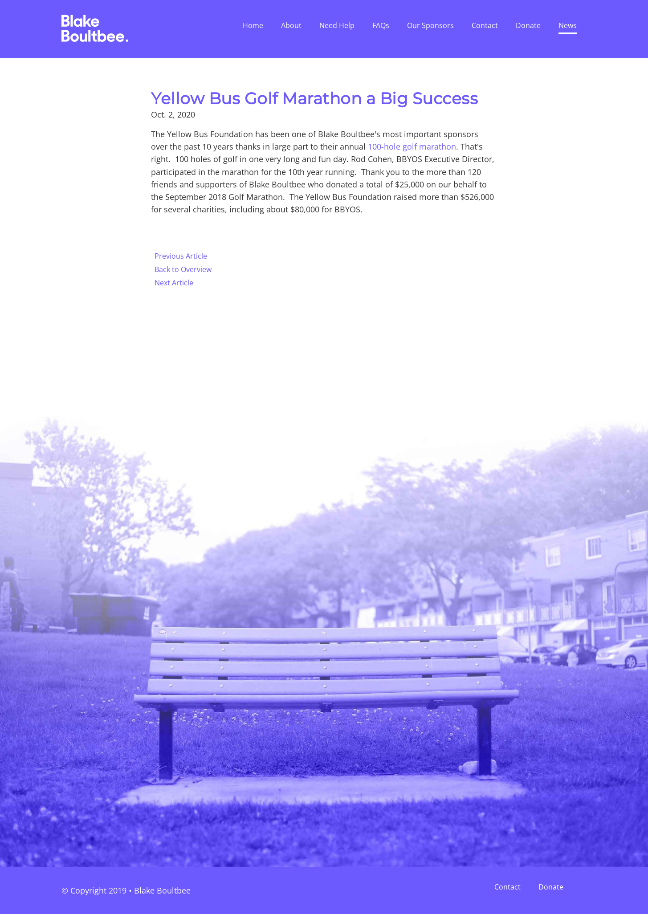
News (567, 25)
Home (253, 25)
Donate (528, 25)
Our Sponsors (430, 25)
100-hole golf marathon (412, 146)
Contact (485, 25)
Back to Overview (183, 269)
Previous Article (181, 256)
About (291, 25)
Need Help (337, 25)
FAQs (380, 25)
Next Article (174, 283)
